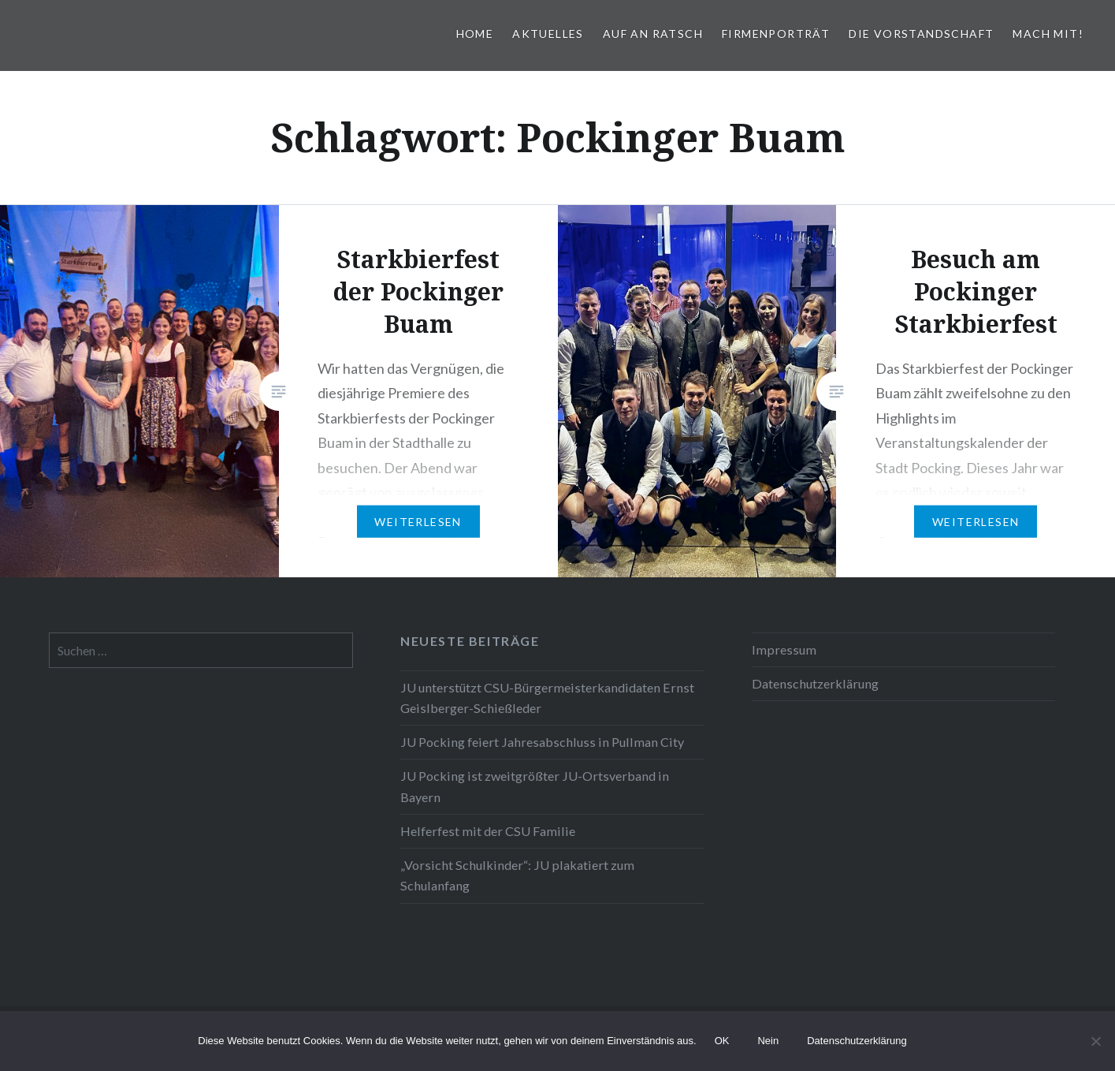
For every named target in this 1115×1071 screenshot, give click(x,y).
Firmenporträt (776, 33)
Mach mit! (1048, 33)
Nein (768, 1041)
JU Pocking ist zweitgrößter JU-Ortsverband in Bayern (534, 786)
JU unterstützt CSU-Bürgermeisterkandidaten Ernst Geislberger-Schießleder (547, 697)
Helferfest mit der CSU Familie (487, 830)
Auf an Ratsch (653, 33)
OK (722, 1041)
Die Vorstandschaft (921, 33)
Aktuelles (548, 33)
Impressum (784, 649)
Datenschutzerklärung (815, 683)
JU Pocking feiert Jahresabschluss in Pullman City (542, 741)
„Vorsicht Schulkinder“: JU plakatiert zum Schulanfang (517, 875)
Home (475, 33)
